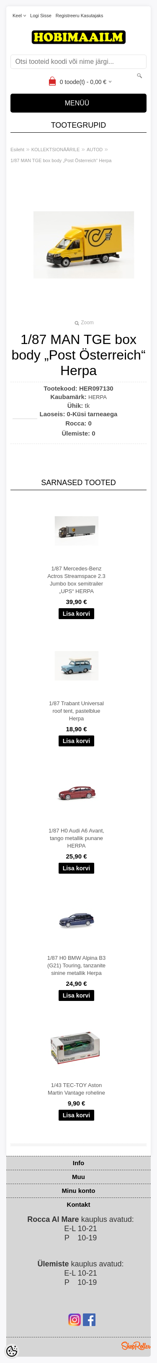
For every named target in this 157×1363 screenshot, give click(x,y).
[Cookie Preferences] (11, 1351)
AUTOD (95, 149)
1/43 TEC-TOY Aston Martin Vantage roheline (76, 1089)
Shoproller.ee (136, 1346)
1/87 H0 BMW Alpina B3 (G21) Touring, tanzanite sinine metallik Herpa (76, 965)
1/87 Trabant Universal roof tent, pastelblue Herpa (76, 711)
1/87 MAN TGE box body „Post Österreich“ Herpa (60, 160)
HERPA (97, 397)
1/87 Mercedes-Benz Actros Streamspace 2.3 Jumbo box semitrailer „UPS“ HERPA (76, 579)
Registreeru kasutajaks (79, 15)
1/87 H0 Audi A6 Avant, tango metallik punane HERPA (76, 838)
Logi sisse (40, 15)
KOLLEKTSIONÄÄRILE (55, 149)
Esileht (17, 149)
